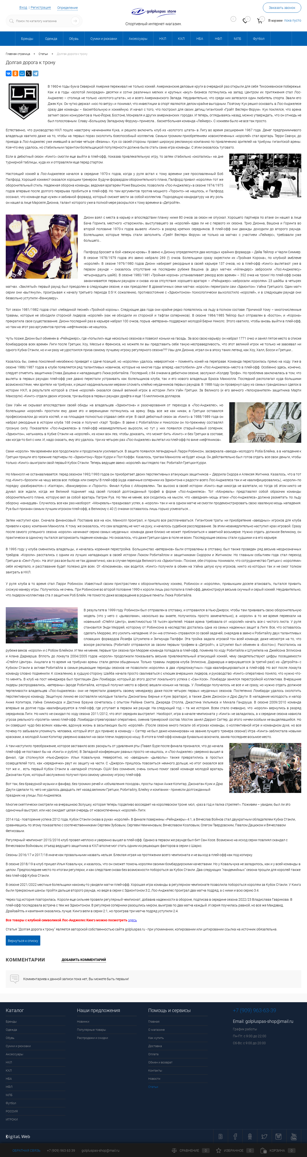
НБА (9, 1078)
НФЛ (9, 1087)
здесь (132, 920)
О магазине (156, 1029)
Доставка (155, 1046)
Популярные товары (91, 1029)
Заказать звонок (282, 8)
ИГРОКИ (12, 1119)
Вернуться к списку (23, 941)
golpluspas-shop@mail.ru (269, 1021)
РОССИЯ (12, 1111)
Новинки (83, 1021)
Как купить (156, 1038)
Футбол (11, 1103)
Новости (154, 1078)
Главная (153, 1021)
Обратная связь (23, 1150)
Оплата (153, 1054)
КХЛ (9, 1070)
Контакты (155, 1070)
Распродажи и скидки (92, 1038)
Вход (23, 7)
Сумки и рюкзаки (18, 1046)
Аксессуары (14, 1054)
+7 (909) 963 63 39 (61, 1150)
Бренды (11, 1021)
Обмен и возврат (160, 1062)
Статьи (153, 1087)
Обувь (10, 1038)
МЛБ (9, 1095)
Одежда (11, 1029)
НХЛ (9, 1062)
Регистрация (41, 7)
